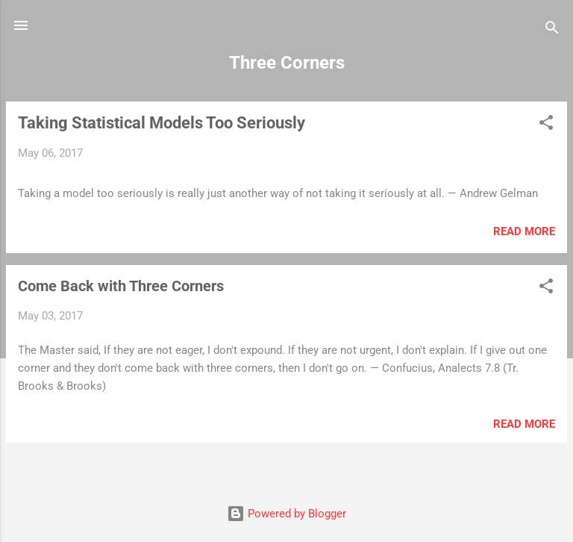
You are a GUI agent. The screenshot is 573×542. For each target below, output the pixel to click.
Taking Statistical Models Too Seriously (161, 122)
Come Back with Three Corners (121, 286)
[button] (546, 125)
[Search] (552, 30)
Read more (524, 231)
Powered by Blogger (286, 513)
